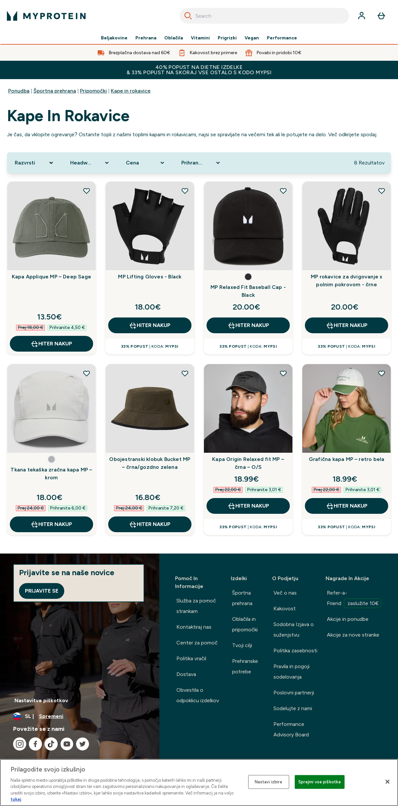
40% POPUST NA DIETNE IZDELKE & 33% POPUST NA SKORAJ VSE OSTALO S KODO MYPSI (199, 70)
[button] (248, 276)
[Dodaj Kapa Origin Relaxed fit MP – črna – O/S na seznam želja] (283, 373)
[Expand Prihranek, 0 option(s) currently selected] (201, 163)
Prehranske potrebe (245, 666)
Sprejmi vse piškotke (319, 781)
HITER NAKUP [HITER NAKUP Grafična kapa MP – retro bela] (347, 506)
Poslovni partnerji (293, 692)
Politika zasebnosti (295, 650)
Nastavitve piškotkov (41, 700)
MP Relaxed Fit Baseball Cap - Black (248, 291)
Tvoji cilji (242, 645)
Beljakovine (114, 38)
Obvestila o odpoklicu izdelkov (197, 695)
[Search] (188, 16)
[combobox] (264, 16)
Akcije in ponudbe (347, 619)
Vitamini (200, 38)
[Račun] (361, 15)
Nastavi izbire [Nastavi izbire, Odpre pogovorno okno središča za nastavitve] (269, 781)
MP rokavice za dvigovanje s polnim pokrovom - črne (346, 280)
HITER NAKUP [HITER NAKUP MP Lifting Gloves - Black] (149, 325)
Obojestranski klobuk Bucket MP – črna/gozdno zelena (149, 463)
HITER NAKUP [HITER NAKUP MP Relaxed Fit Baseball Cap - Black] (248, 325)
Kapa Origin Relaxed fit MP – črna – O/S (248, 463)
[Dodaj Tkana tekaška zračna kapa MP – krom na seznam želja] (86, 373)
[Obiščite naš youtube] (66, 744)
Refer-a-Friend (354, 599)
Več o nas (285, 593)
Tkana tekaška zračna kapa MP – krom (51, 474)
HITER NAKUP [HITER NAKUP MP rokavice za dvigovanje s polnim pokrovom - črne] (347, 325)
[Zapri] (387, 781)
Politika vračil (191, 658)
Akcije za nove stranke (353, 635)
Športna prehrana (54, 91)
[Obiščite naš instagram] (19, 744)
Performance (282, 38)
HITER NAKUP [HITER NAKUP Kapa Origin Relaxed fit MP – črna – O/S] (248, 506)
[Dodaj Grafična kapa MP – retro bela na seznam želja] (381, 373)
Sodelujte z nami (292, 708)
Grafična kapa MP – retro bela (347, 459)
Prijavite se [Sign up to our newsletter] (41, 591)
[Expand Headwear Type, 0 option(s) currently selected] (90, 163)
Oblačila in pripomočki (245, 624)
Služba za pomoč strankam (196, 606)
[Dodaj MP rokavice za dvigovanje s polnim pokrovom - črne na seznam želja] (381, 190)
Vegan (252, 38)
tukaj (15, 799)
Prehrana (145, 38)
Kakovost (284, 608)
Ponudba (19, 91)
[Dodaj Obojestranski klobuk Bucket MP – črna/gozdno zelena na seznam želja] (184, 373)
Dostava (186, 674)
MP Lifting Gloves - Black (149, 276)
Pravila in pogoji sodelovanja (291, 671)
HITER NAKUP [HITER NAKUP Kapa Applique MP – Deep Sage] (51, 344)
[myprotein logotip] (46, 16)
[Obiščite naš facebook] (35, 744)
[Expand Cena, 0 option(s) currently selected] (146, 163)
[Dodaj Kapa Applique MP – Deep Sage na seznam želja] (86, 190)
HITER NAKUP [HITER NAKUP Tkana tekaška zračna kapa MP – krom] (51, 524)
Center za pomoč (197, 643)
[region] (199, 782)
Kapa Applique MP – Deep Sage (51, 276)
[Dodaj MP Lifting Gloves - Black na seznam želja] (184, 190)
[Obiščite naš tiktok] (51, 744)
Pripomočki (93, 91)
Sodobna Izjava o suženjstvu (293, 629)
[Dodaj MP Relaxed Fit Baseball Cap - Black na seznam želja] (283, 190)
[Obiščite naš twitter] (82, 744)
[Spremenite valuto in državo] (79, 716)
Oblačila (173, 38)
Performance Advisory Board (291, 729)
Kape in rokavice (130, 91)
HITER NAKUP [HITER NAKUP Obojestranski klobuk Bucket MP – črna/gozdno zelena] (149, 524)
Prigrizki (227, 38)
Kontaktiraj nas (193, 627)
